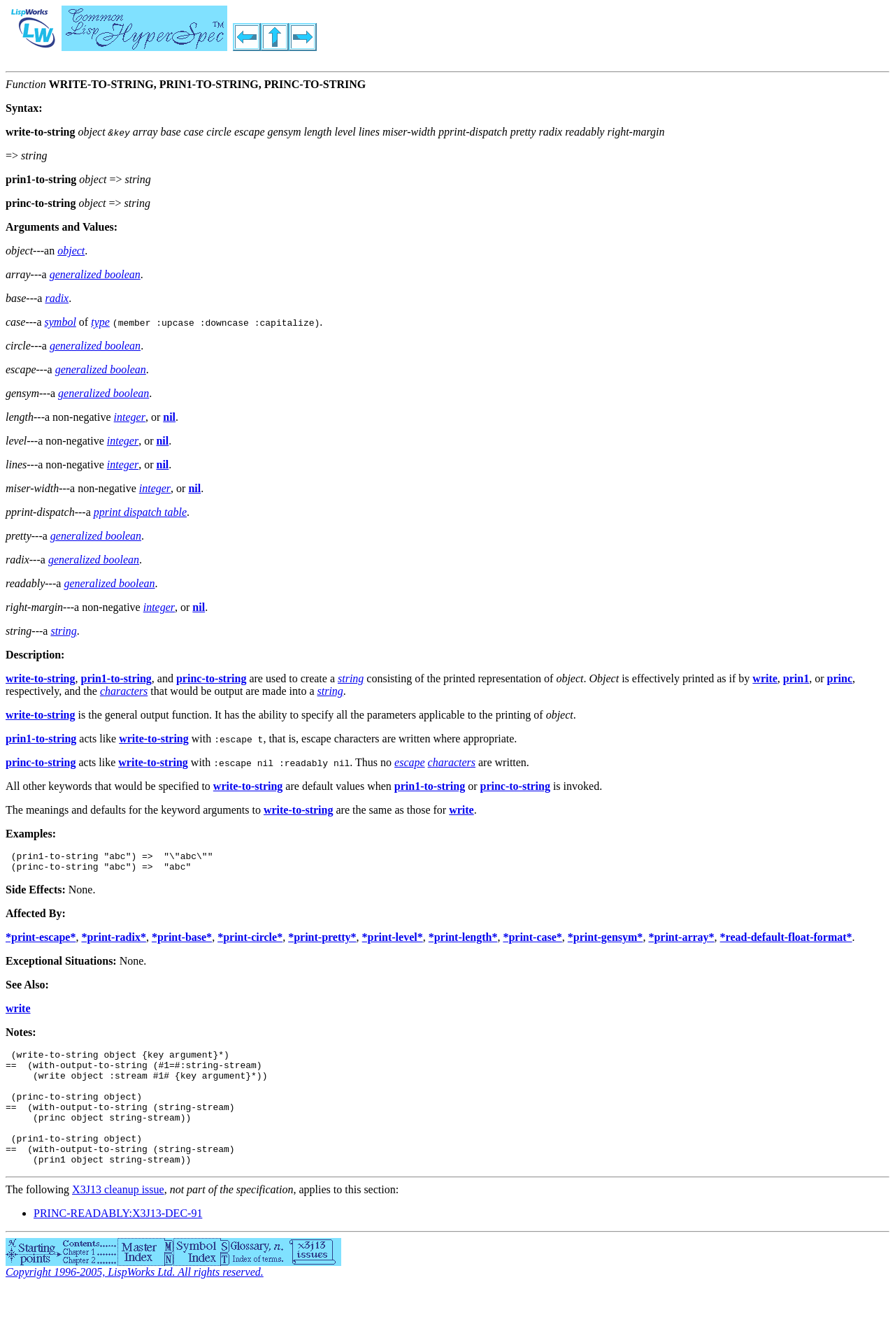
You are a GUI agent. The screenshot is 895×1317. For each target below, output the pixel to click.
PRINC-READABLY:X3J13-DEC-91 (118, 1240)
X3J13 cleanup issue (118, 1217)
